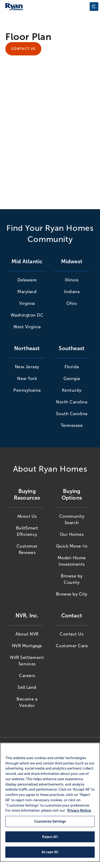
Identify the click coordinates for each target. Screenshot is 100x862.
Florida (72, 367)
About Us (27, 516)
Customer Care (72, 646)
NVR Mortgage (27, 646)
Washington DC (27, 315)
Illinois (72, 280)
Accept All (50, 852)
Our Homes (72, 534)
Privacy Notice (79, 810)
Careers (27, 675)
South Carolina (71, 413)
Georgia (71, 378)
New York (27, 378)
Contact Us (23, 49)
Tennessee (72, 425)
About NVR (27, 634)
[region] (50, 802)
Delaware (27, 280)
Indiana (72, 291)
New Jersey (27, 367)
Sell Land (27, 687)
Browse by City (71, 594)
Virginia (27, 303)
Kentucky (72, 390)
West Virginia (27, 327)
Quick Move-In (72, 546)
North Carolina (71, 402)
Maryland (27, 291)
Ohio (71, 303)
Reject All (50, 837)
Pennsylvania (27, 390)
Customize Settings (50, 821)
